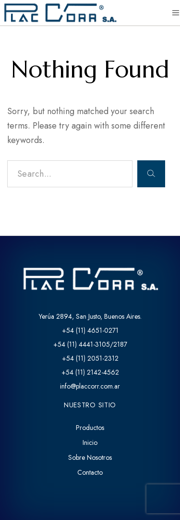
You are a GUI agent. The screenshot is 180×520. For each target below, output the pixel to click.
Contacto (90, 472)
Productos (90, 427)
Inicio (90, 442)
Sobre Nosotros (90, 457)
